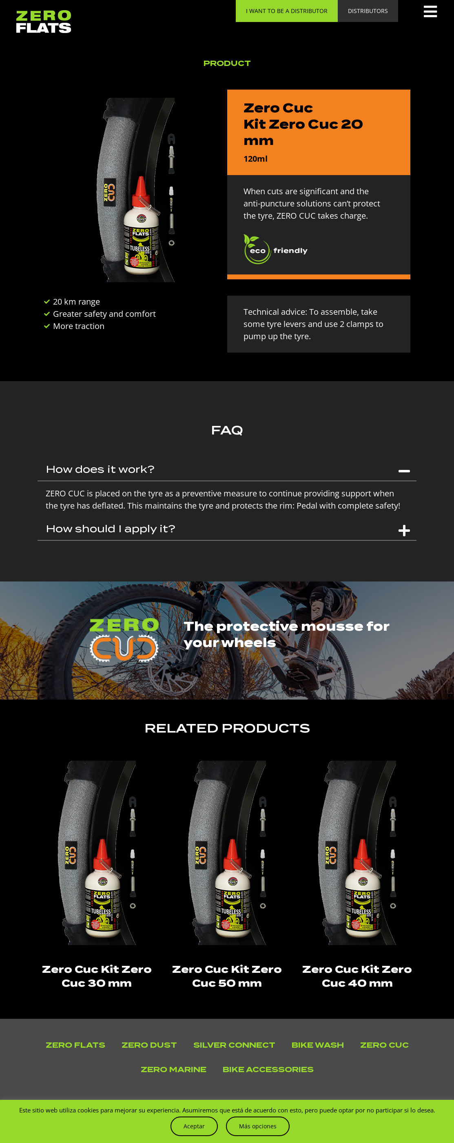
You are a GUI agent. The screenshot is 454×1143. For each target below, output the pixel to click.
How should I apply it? (110, 529)
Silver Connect (234, 1045)
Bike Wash (318, 1045)
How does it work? (100, 469)
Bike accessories (268, 1069)
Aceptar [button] (194, 1126)
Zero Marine (173, 1069)
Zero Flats (75, 1045)
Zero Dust (149, 1045)
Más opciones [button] (258, 1126)
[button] (227, 470)
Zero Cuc (384, 1045)
